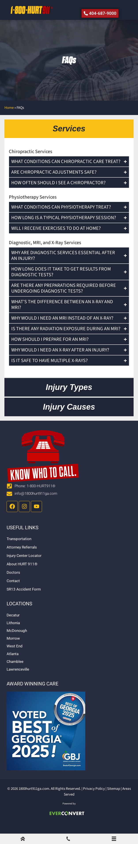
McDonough (17, 640)
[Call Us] (68, 839)
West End (15, 656)
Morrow (13, 648)
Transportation (19, 548)
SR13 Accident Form (24, 599)
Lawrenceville (18, 679)
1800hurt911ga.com (34, 798)
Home (9, 117)
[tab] (69, 138)
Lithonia (13, 632)
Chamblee (15, 671)
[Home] (23, 839)
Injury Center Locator (24, 565)
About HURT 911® (22, 574)
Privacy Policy (94, 798)
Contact (13, 590)
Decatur (13, 625)
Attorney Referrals (22, 557)
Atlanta (13, 663)
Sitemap (113, 798)
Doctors (13, 582)
